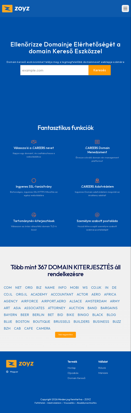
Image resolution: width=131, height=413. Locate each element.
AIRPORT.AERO (53, 301)
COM (8, 287)
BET (51, 315)
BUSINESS (101, 321)
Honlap (72, 367)
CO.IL (8, 294)
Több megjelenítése (65, 335)
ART (7, 308)
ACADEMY (39, 294)
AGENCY (11, 301)
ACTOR (82, 294)
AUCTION (76, 308)
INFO (62, 287)
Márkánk (103, 373)
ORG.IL (21, 294)
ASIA (17, 308)
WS (85, 287)
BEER (24, 315)
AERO (96, 294)
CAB (17, 328)
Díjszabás (73, 373)
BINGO (83, 315)
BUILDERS (82, 321)
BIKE (70, 315)
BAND (92, 308)
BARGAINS (109, 308)
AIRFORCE (29, 301)
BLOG (111, 315)
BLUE (8, 321)
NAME (50, 287)
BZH (7, 328)
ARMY (115, 301)
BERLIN (38, 315)
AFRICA (110, 294)
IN (106, 287)
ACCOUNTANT (62, 294)
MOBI (74, 287)
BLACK (97, 315)
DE (114, 287)
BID (60, 315)
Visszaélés (69, 402)
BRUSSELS (62, 321)
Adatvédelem (54, 402)
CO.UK (96, 287)
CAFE (28, 328)
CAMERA (43, 328)
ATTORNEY (57, 308)
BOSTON (23, 321)
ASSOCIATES (34, 308)
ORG (29, 287)
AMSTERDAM (96, 301)
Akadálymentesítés (87, 402)
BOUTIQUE (41, 321)
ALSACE (75, 301)
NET (18, 287)
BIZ (38, 287)
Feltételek (40, 402)
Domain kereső (76, 378)
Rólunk (102, 367)
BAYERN (10, 315)
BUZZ (117, 321)
